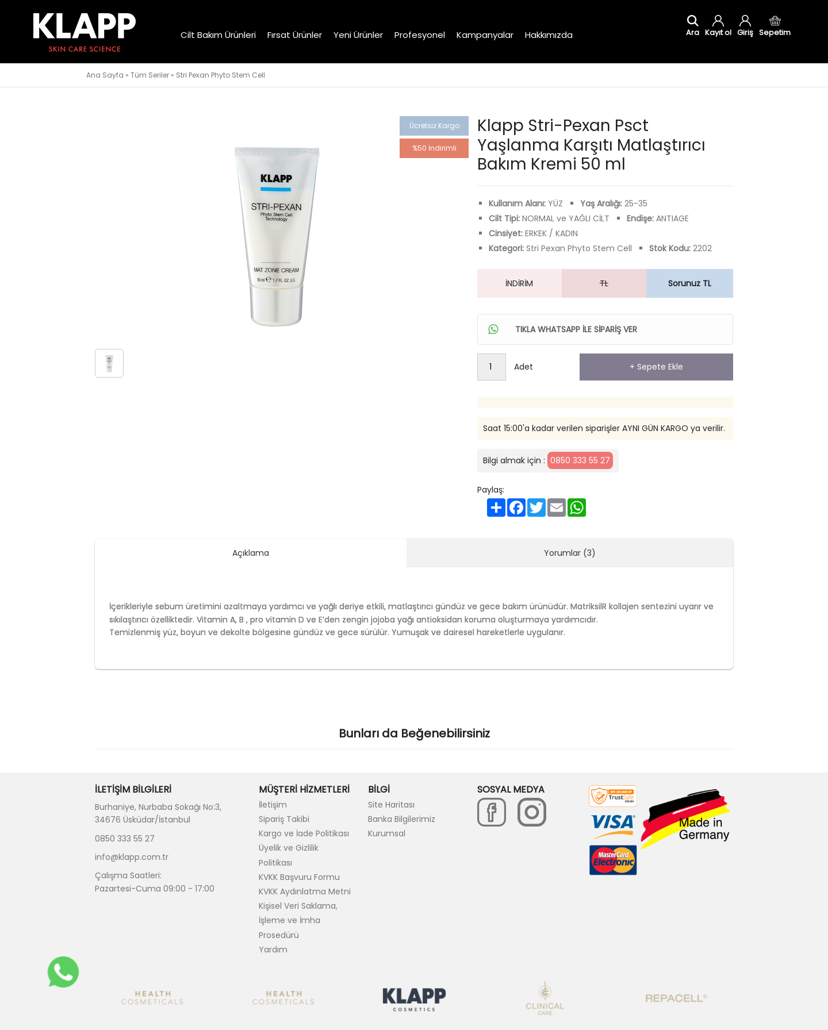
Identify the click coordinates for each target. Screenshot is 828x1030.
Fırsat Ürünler (294, 35)
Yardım (273, 949)
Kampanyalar (485, 35)
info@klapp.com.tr (131, 857)
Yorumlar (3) (570, 553)
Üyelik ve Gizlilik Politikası (289, 855)
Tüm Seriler (150, 75)
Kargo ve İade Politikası (304, 833)
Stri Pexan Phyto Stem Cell (220, 75)
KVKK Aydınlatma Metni (305, 891)
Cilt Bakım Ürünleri (218, 35)
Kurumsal (386, 833)
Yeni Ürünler (358, 35)
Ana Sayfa (105, 75)
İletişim (273, 804)
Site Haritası (391, 804)
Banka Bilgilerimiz (401, 819)
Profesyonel (419, 35)
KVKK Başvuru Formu (299, 877)
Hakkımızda (549, 35)
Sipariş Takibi (284, 819)
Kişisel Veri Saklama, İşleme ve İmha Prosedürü (298, 920)
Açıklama (250, 553)
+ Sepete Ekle (656, 366)
